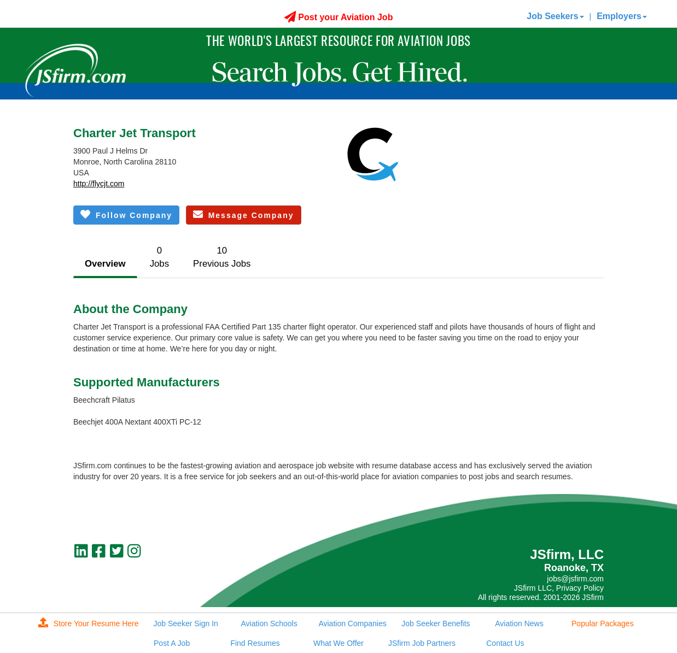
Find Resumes (254, 643)
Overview (105, 263)
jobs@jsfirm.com (575, 578)
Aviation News (519, 623)
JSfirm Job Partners (422, 643)
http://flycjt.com (98, 183)
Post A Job (172, 643)
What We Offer (338, 643)
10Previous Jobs (221, 257)
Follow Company (126, 214)
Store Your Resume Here (88, 623)
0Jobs (159, 257)
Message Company (243, 214)
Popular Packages (602, 623)
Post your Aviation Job (338, 17)
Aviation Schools (269, 623)
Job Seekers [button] (555, 16)
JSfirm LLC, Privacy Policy (559, 588)
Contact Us (505, 643)
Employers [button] (622, 16)
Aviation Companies (352, 623)
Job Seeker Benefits (435, 623)
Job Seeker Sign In (186, 623)
